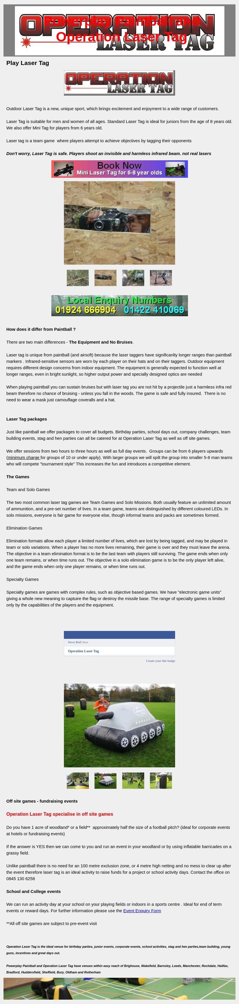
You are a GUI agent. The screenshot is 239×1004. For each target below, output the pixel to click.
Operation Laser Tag (83, 651)
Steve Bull (74, 642)
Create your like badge (160, 660)
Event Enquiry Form (142, 910)
